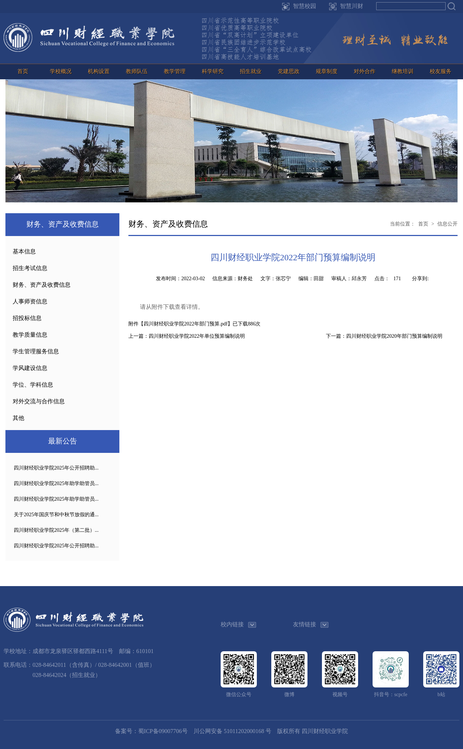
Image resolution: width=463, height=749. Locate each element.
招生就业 (251, 71)
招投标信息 (27, 318)
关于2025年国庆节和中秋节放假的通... (56, 514)
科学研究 (213, 71)
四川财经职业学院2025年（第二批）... (56, 530)
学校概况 (61, 71)
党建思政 (289, 71)
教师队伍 (137, 71)
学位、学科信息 (33, 385)
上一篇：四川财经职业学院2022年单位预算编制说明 (186, 336)
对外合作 (364, 71)
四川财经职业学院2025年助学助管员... (56, 483)
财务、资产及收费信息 (42, 285)
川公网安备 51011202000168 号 (232, 731)
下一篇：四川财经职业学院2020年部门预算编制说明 (384, 336)
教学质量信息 (30, 335)
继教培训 (402, 71)
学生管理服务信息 (36, 351)
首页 (22, 71)
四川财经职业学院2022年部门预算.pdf (186, 324)
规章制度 (326, 71)
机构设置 (99, 71)
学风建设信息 (30, 368)
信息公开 (447, 224)
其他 (18, 418)
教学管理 (175, 71)
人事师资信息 (30, 301)
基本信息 (24, 251)
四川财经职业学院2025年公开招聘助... (56, 468)
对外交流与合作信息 (39, 401)
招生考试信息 (30, 268)
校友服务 (440, 71)
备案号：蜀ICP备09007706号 (151, 731)
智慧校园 (304, 6)
